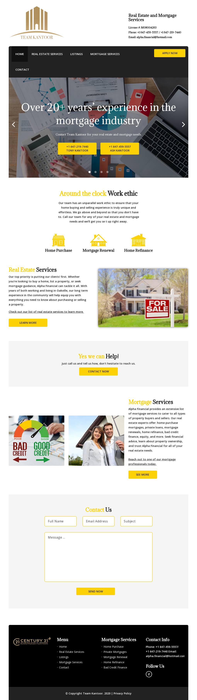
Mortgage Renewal (115, 657)
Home (19, 54)
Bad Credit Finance (115, 667)
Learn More (28, 322)
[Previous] (13, 124)
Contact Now (98, 371)
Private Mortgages (115, 652)
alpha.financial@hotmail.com (154, 37)
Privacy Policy (123, 693)
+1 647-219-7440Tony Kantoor (77, 148)
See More (142, 474)
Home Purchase (114, 646)
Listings (76, 54)
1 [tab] (89, 172)
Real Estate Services (47, 54)
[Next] (183, 124)
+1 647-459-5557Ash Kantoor (120, 148)
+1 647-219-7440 (171, 32)
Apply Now (169, 53)
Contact (22, 69)
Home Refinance (114, 662)
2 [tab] (95, 172)
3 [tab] (101, 172)
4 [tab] (107, 172)
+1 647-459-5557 (148, 32)
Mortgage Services (105, 54)
